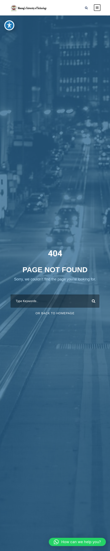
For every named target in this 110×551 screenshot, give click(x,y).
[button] (77, 542)
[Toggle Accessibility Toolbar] (9, 21)
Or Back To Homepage (55, 313)
